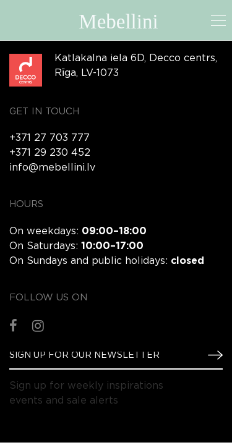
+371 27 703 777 (49, 138)
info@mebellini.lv (52, 167)
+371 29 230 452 (49, 153)
